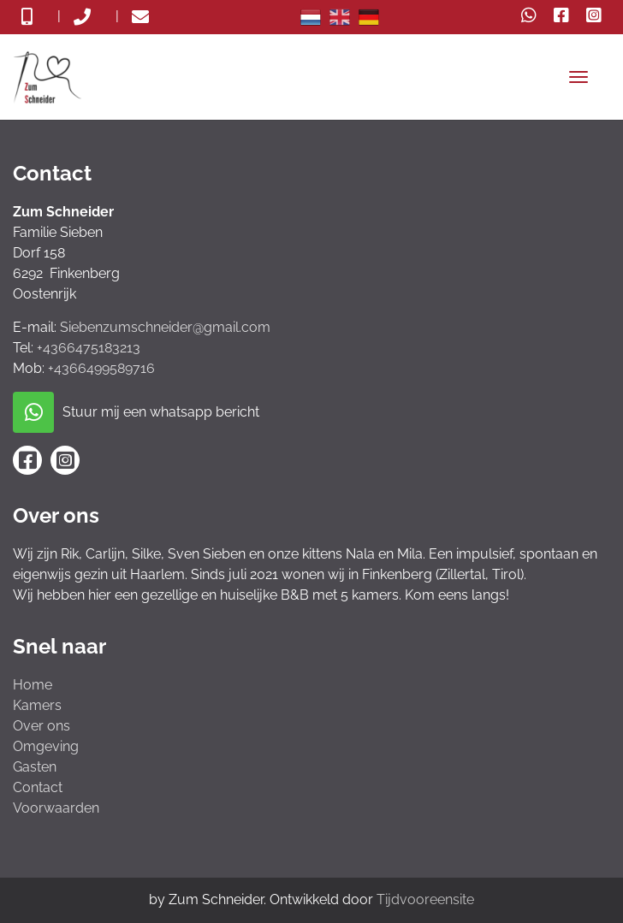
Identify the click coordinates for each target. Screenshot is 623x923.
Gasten (34, 767)
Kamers (37, 705)
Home (32, 685)
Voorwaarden (56, 808)
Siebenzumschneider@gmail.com (165, 327)
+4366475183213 (88, 348)
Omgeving (46, 746)
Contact (37, 787)
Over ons (41, 726)
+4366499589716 (101, 368)
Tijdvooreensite (425, 899)
